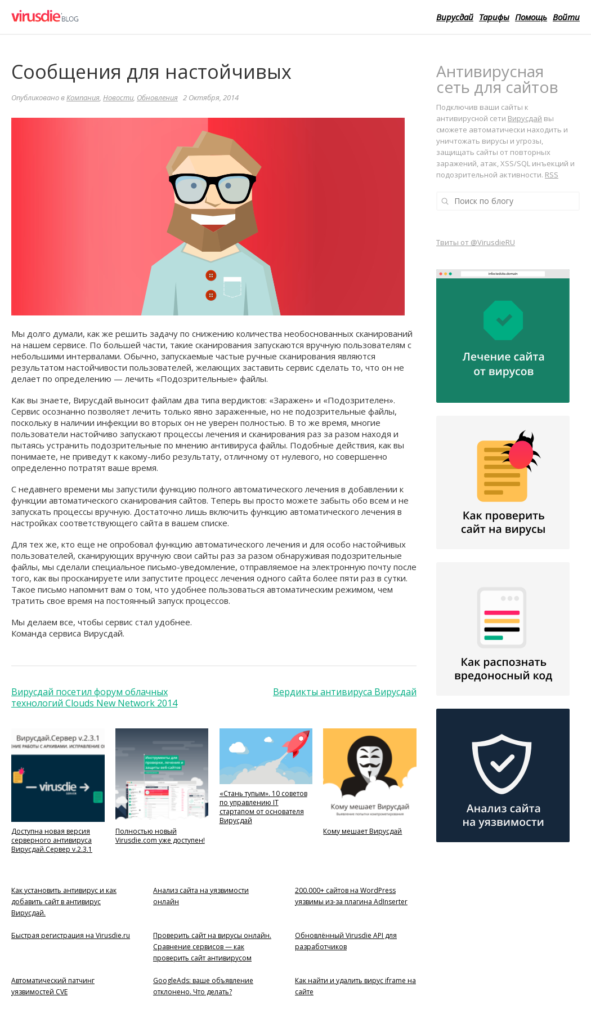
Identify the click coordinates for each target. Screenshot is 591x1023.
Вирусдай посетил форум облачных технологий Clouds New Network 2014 (94, 697)
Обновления (157, 97)
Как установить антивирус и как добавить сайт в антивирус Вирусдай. (64, 902)
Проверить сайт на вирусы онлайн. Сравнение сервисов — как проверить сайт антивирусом (212, 947)
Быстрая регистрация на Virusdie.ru (70, 935)
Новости (118, 97)
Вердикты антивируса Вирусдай (345, 691)
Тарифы (494, 17)
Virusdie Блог (85, 17)
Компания (83, 97)
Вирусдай (454, 17)
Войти (566, 17)
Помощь (531, 17)
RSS (551, 175)
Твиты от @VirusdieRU (475, 242)
